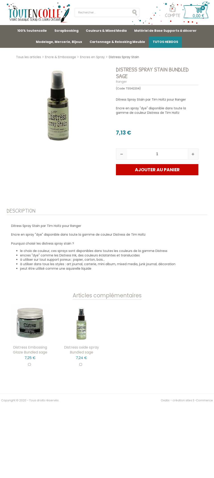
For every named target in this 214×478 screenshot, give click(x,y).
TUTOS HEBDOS (165, 42)
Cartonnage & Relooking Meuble (117, 42)
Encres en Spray (92, 57)
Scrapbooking (66, 30)
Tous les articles (28, 57)
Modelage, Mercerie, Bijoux (59, 42)
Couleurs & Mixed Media (106, 30)
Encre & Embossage (60, 57)
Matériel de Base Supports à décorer (165, 30)
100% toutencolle (32, 30)
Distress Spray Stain (124, 57)
